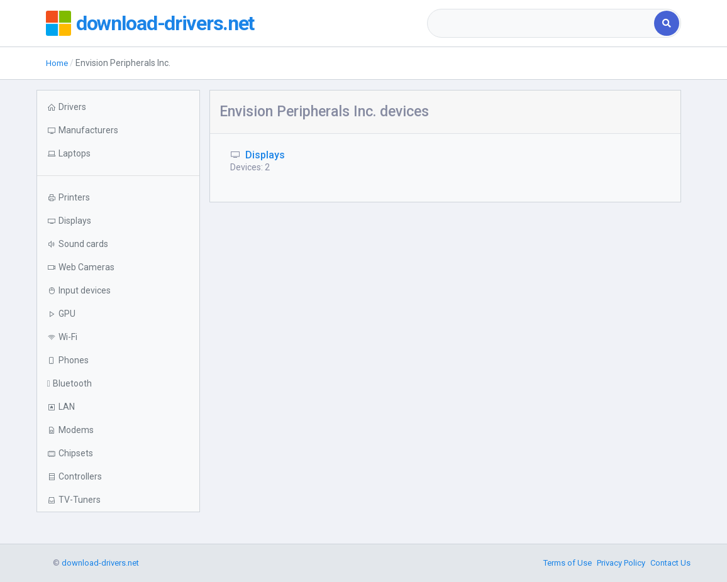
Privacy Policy (621, 563)
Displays (265, 155)
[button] (118, 153)
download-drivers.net (170, 23)
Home (58, 63)
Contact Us (670, 563)
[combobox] (542, 23)
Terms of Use (567, 563)
